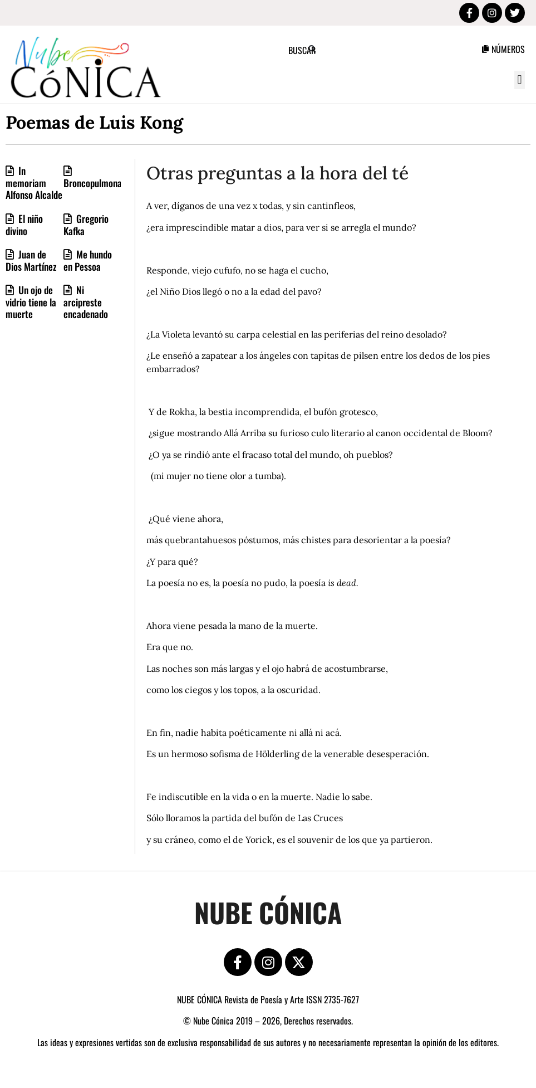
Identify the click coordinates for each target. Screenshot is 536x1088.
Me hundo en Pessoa (87, 260)
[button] (519, 80)
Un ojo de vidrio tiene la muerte (31, 301)
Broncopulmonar (94, 182)
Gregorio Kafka (86, 224)
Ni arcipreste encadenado (85, 301)
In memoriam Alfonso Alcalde (34, 182)
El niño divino (24, 224)
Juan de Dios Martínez (31, 260)
